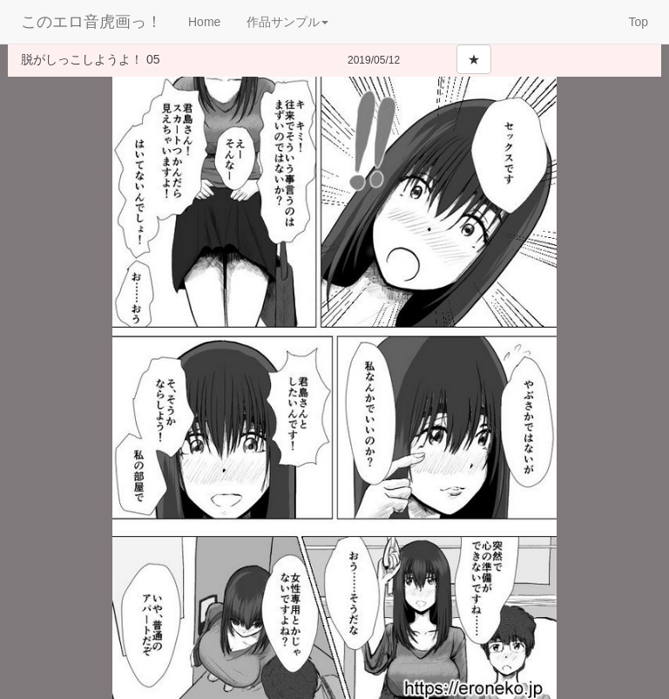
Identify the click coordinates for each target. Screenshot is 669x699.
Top (638, 22)
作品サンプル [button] (287, 22)
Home (204, 22)
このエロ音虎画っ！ (91, 22)
